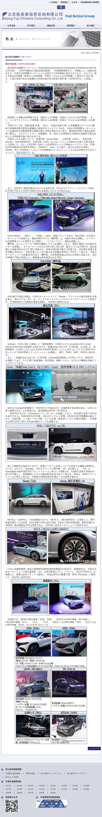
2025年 (7, 786)
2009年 (7, 793)
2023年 (29, 786)
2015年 (29, 789)
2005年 (51, 793)
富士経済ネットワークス (49, 773)
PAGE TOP (94, 749)
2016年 (18, 789)
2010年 (85, 789)
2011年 (74, 789)
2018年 (85, 786)
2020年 (62, 786)
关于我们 (31, 26)
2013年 (51, 789)
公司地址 (54, 2)
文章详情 (95, 53)
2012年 (62, 789)
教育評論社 (29, 773)
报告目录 (51, 26)
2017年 (7, 789)
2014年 (40, 789)
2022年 (40, 786)
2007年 (29, 793)
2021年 (51, 786)
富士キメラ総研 (11, 777)
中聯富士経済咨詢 (11, 773)
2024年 (18, 786)
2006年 (40, 793)
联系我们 (64, 2)
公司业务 (11, 26)
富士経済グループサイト (75, 773)
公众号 (74, 2)
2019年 (74, 786)
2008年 (18, 793)
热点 (88, 53)
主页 (82, 53)
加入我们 (91, 26)
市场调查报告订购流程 (89, 2)
